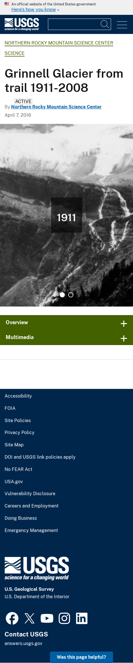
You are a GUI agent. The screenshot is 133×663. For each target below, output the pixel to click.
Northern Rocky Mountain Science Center (59, 43)
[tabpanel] (66, 215)
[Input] (79, 24)
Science (15, 53)
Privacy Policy (20, 432)
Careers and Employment (32, 506)
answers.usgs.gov (23, 643)
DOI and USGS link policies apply (40, 457)
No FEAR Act (18, 469)
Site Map (14, 445)
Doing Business (21, 518)
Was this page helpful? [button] (81, 657)
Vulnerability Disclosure (30, 493)
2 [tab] (70, 294)
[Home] (22, 29)
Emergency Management (31, 530)
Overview (17, 322)
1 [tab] (62, 294)
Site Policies (18, 420)
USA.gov (14, 481)
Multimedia (20, 337)
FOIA (10, 408)
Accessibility (18, 396)
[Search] (105, 24)
